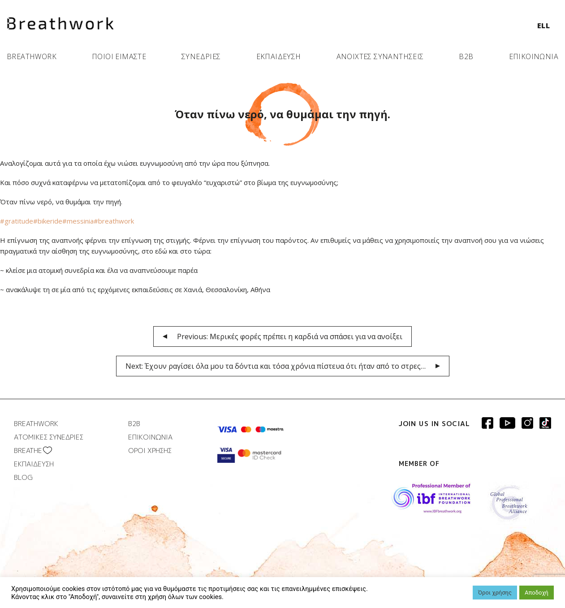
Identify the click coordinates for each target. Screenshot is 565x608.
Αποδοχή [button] (536, 592)
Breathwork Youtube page (507, 423)
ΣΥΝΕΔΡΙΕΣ (201, 56)
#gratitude (16, 220)
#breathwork (114, 220)
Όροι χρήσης (495, 592)
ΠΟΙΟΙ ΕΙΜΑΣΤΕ (119, 56)
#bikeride (47, 220)
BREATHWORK (31, 56)
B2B (466, 56)
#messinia (78, 220)
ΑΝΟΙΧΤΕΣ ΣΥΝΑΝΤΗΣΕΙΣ (380, 56)
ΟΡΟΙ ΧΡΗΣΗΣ (150, 450)
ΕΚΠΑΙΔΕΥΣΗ (278, 56)
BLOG (23, 477)
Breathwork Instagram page (527, 423)
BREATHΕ (28, 450)
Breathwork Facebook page (487, 423)
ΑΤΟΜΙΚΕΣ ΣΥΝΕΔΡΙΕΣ (48, 437)
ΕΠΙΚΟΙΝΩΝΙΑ (533, 56)
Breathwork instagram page (545, 423)
